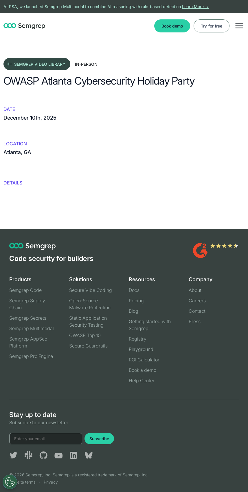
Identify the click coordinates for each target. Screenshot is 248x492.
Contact (197, 311)
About (195, 290)
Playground (141, 349)
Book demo (172, 25)
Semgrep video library (35, 64)
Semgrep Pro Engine (31, 356)
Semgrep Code (25, 290)
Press (195, 321)
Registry (137, 339)
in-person (86, 64)
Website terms (22, 482)
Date (9, 109)
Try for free (211, 25)
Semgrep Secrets (27, 318)
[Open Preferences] (10, 482)
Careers (197, 300)
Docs (134, 290)
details (12, 183)
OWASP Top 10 (85, 335)
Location (15, 144)
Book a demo (142, 370)
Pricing (136, 300)
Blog (133, 311)
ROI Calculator (144, 360)
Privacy (51, 482)
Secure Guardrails (88, 346)
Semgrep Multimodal (31, 328)
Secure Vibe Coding (90, 290)
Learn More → (195, 6)
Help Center (142, 380)
